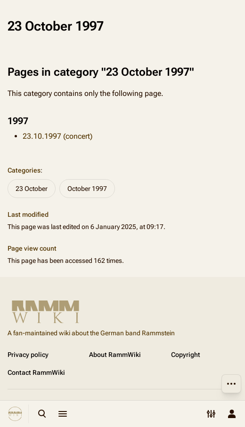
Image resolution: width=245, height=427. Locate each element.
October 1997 (87, 188)
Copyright (185, 354)
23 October (32, 188)
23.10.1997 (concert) (57, 136)
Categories (24, 170)
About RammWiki (115, 354)
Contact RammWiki (36, 372)
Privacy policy (28, 354)
